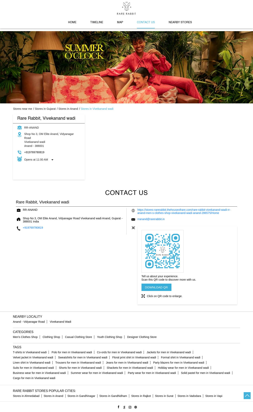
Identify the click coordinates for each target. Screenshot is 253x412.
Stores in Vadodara (189, 396)
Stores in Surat (164, 396)
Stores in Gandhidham (113, 396)
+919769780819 (34, 152)
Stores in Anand (53, 396)
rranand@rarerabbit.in (151, 219)
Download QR (156, 287)
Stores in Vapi (213, 396)
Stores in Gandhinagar (81, 396)
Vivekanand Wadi (60, 321)
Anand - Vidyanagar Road (29, 321)
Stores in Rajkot (141, 396)
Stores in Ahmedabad (26, 396)
